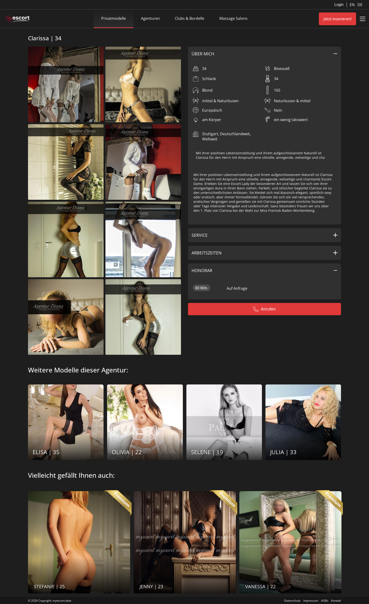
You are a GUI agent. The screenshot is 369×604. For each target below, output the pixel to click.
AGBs (324, 601)
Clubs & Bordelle (189, 18)
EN (353, 4)
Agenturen (150, 18)
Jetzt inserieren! (338, 18)
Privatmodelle (113, 18)
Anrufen (264, 309)
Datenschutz (292, 601)
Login (339, 5)
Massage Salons (233, 18)
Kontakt (336, 601)
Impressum (310, 601)
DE (359, 4)
